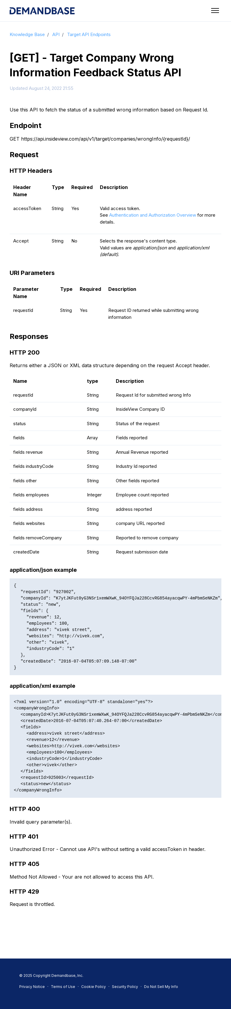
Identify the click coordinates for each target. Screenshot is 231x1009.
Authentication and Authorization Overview (152, 215)
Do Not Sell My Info (161, 986)
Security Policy (125, 986)
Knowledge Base (27, 34)
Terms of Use (63, 986)
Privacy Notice (32, 986)
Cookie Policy (93, 986)
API (56, 34)
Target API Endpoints (89, 34)
